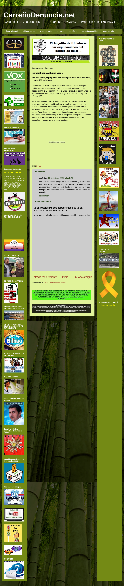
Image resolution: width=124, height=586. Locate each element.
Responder (44, 196)
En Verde (60, 31)
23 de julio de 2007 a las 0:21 (60, 178)
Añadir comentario (43, 202)
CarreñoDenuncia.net (39, 15)
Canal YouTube (108, 31)
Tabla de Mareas (29, 31)
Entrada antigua (82, 277)
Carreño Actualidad (90, 31)
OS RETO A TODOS (13, 173)
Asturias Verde (46, 31)
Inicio (65, 277)
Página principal (11, 31)
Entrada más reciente (44, 277)
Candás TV (73, 31)
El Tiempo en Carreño (107, 305)
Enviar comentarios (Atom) (55, 283)
